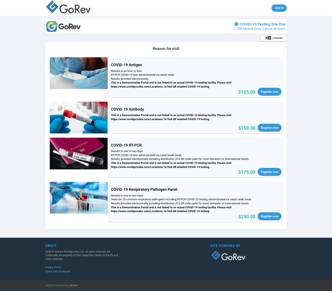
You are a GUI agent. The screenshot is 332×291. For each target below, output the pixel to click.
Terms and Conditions (57, 271)
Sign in (279, 8)
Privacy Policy (53, 267)
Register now (269, 91)
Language (274, 38)
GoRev (73, 285)
